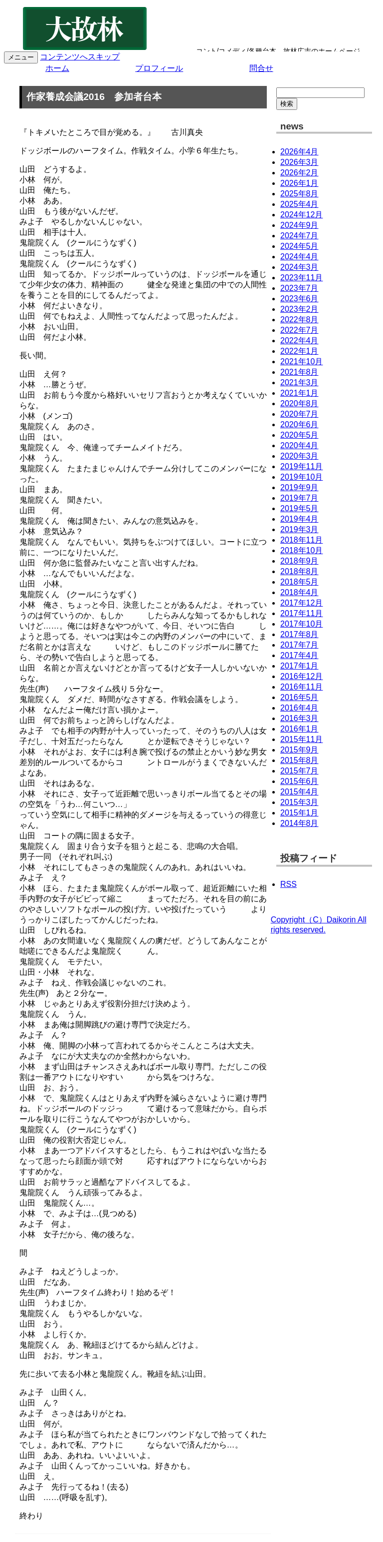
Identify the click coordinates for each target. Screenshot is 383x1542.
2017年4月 (299, 655)
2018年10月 (301, 550)
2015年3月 (299, 802)
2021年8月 (299, 372)
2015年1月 (299, 812)
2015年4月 (299, 791)
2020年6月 (299, 424)
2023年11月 (301, 277)
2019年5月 (299, 508)
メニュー (21, 57)
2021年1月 (299, 393)
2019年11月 (301, 466)
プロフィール (159, 68)
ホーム (57, 68)
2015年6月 (299, 781)
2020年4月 (299, 445)
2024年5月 (299, 246)
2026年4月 (299, 151)
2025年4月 (299, 204)
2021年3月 (299, 382)
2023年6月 (299, 298)
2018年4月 (299, 592)
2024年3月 (299, 267)
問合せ (261, 68)
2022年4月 (299, 340)
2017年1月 (299, 666)
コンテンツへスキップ (80, 56)
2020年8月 (299, 403)
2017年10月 (301, 624)
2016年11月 (301, 687)
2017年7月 (299, 645)
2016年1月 (299, 729)
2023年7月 (299, 288)
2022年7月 (299, 330)
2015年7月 (299, 771)
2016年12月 (301, 676)
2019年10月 (301, 477)
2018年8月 (299, 571)
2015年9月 (299, 750)
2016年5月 (299, 697)
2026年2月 (299, 172)
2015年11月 (301, 739)
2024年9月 (299, 225)
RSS (288, 884)
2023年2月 (299, 309)
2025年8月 (299, 193)
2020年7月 (299, 414)
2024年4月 (299, 256)
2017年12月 (301, 603)
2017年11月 (301, 613)
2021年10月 (301, 361)
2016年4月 (299, 708)
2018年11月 (301, 540)
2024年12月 (301, 214)
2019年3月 (299, 529)
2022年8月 (299, 319)
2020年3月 (299, 456)
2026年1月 (299, 183)
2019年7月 (299, 498)
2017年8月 (299, 634)
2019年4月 (299, 519)
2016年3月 (299, 718)
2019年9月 (299, 487)
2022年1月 (299, 351)
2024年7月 (299, 235)
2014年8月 (299, 823)
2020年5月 (299, 435)
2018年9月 (299, 561)
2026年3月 (299, 162)
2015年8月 (299, 760)
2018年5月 (299, 582)
